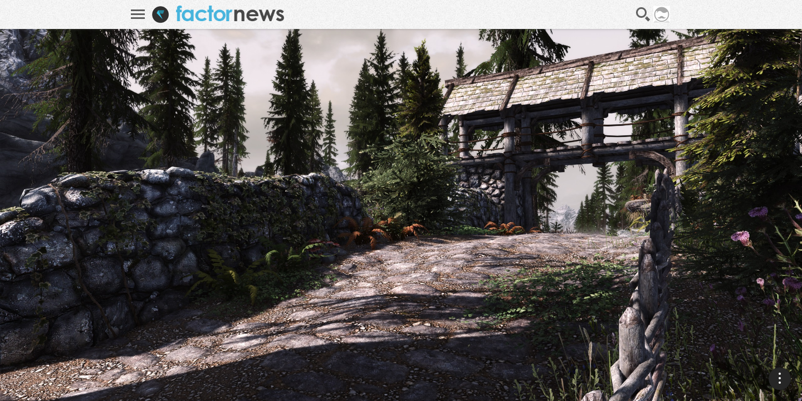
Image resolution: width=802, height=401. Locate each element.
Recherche (643, 14)
